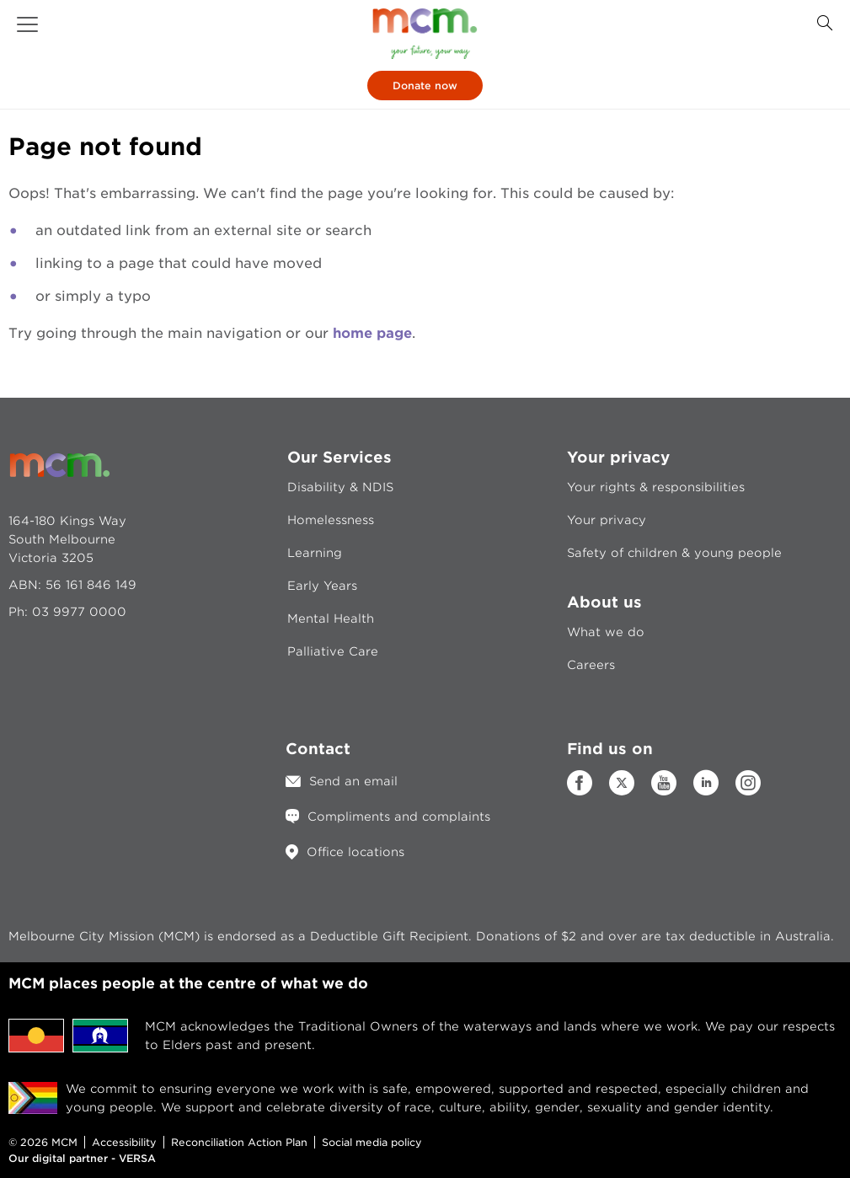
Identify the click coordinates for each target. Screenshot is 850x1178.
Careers (591, 665)
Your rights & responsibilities (656, 487)
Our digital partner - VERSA (82, 1158)
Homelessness (330, 520)
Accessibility (124, 1142)
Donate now (425, 85)
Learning (314, 553)
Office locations (355, 852)
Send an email (353, 781)
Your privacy (606, 520)
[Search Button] (825, 23)
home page (372, 333)
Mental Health (330, 618)
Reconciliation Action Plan (239, 1142)
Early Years (322, 585)
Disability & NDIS (340, 487)
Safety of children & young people (674, 553)
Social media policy (372, 1142)
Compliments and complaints (398, 816)
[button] (27, 24)
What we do (605, 632)
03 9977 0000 (79, 611)
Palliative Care (332, 651)
